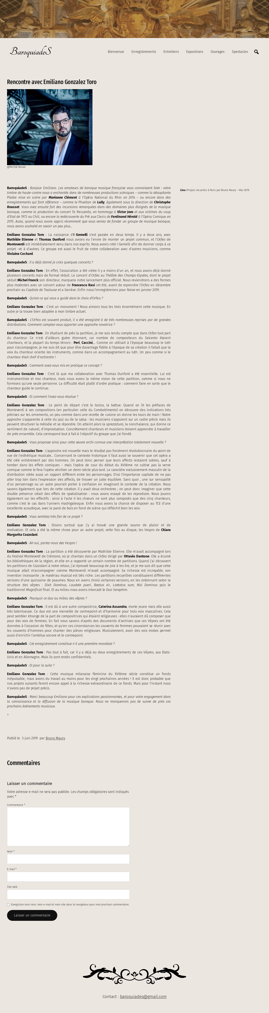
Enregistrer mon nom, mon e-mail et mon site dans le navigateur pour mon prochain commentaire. (70, 904)
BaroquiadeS (30, 52)
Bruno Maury (55, 738)
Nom (10, 851)
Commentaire (16, 805)
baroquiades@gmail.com (143, 996)
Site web (12, 887)
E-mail (12, 869)
